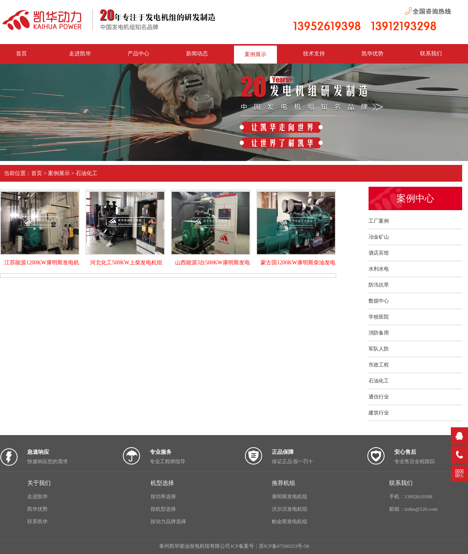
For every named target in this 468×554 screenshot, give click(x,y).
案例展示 (255, 54)
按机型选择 (163, 509)
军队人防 (379, 349)
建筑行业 (379, 413)
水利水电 (379, 269)
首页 (36, 173)
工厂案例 (379, 221)
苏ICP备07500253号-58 (284, 546)
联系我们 (431, 54)
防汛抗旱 (379, 285)
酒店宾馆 (379, 253)
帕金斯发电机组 (289, 521)
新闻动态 (197, 54)
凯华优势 (372, 54)
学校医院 (379, 317)
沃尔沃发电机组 (289, 509)
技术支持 (314, 54)
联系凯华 (37, 521)
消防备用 (379, 333)
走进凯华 (37, 496)
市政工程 (379, 365)
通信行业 (379, 397)
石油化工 (87, 173)
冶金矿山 (379, 237)
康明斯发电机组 (289, 496)
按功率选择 (163, 496)
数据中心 (379, 301)
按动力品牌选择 (168, 521)
